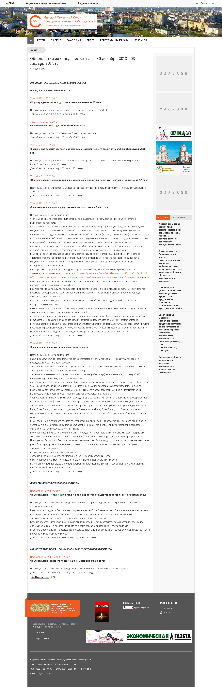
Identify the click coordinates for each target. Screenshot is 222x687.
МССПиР (10, 3)
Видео (90, 40)
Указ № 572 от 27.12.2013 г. (44, 98)
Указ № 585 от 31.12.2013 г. (44, 145)
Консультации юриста (114, 40)
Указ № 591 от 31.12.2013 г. (44, 343)
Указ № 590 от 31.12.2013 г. (44, 203)
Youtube (166, 612)
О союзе (57, 41)
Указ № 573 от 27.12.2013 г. (44, 121)
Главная (30, 40)
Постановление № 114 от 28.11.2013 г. (50, 557)
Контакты (142, 41)
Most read (162, 217)
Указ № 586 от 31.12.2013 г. (44, 176)
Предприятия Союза (87, 3)
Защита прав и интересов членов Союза (45, 3)
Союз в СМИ (74, 40)
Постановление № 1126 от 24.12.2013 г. (51, 491)
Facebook (166, 608)
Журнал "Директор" (141, 607)
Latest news (178, 217)
